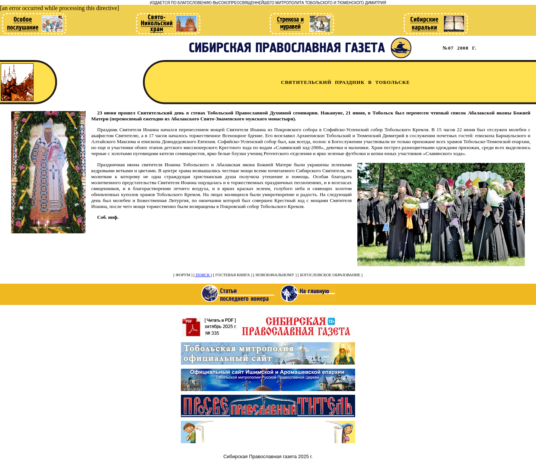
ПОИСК (203, 275)
